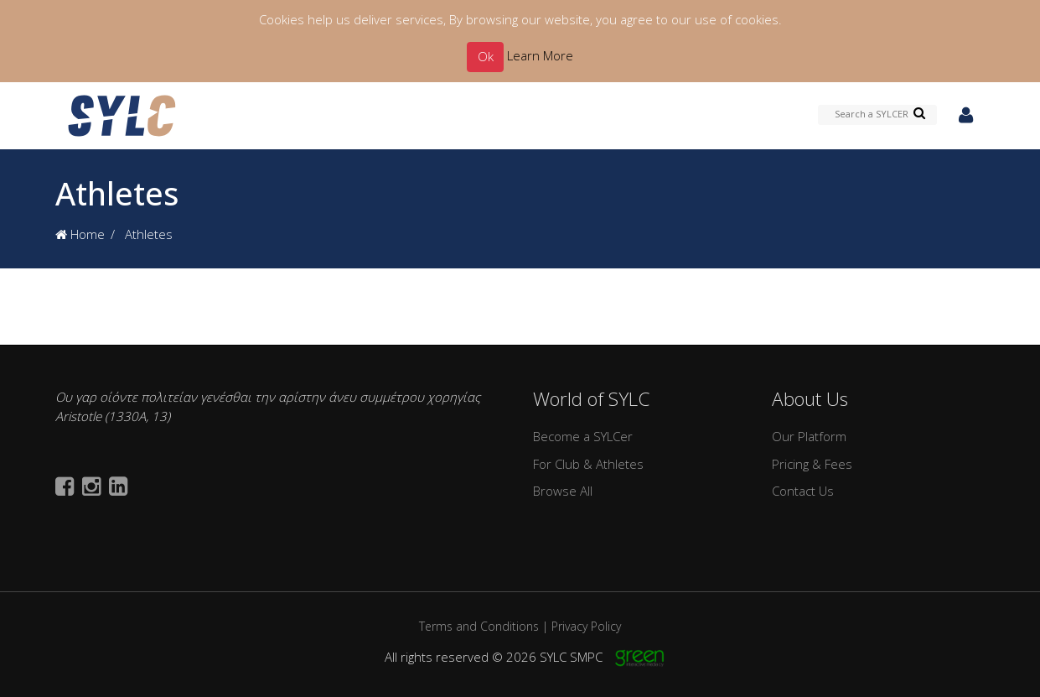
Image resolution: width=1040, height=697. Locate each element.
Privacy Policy (586, 626)
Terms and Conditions (479, 626)
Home (80, 234)
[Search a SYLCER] (878, 115)
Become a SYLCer (583, 436)
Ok (486, 56)
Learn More (540, 55)
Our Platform (809, 436)
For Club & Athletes (588, 463)
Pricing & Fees (812, 463)
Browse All (562, 490)
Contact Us (803, 490)
